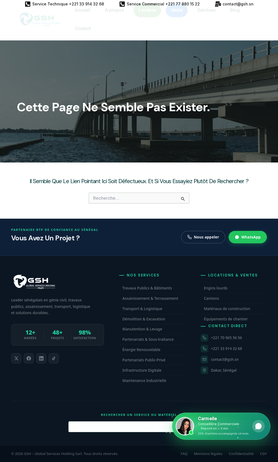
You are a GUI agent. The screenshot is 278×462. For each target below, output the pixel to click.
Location (147, 15)
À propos (114, 15)
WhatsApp (248, 237)
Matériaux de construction (227, 308)
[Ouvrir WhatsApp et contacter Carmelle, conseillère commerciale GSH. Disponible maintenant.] (221, 426)
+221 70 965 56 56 (226, 337)
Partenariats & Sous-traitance (148, 339)
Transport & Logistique (142, 308)
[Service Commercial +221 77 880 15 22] (159, 4)
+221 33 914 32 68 (226, 348)
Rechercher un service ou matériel (139, 415)
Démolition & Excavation (143, 319)
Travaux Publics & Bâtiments (147, 288)
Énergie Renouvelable (141, 349)
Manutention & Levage (142, 329)
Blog (234, 15)
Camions (211, 298)
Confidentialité (241, 453)
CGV (263, 453)
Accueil (82, 15)
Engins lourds (216, 288)
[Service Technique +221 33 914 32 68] (64, 4)
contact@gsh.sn (225, 359)
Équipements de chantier (226, 319)
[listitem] (16, 358)
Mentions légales (208, 453)
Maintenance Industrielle (144, 380)
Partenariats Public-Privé (144, 360)
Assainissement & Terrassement (150, 298)
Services (206, 15)
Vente (177, 15)
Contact (83, 33)
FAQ (184, 453)
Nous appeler (203, 237)
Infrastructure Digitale (142, 370)
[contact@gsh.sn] (234, 4)
